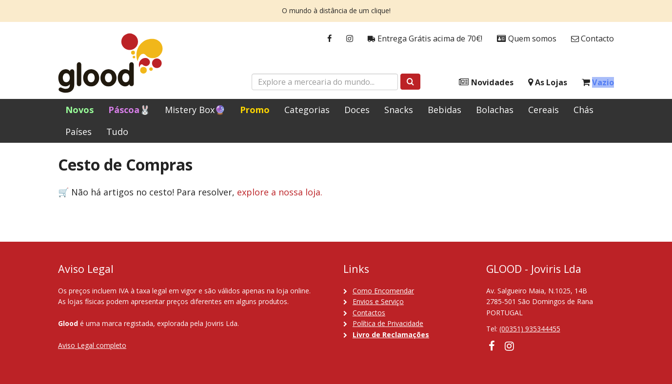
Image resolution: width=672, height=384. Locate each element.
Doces (357, 109)
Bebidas (444, 109)
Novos (79, 109)
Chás (583, 109)
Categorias (307, 109)
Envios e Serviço (378, 301)
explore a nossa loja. (279, 192)
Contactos (369, 312)
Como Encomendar (383, 290)
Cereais (543, 109)
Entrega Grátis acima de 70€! (425, 38)
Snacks (398, 109)
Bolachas (495, 109)
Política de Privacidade (388, 323)
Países (78, 131)
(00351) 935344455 (529, 328)
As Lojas (547, 82)
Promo (255, 109)
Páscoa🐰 (129, 109)
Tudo (117, 131)
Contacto (592, 38)
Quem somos (526, 38)
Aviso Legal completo (92, 345)
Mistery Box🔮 (195, 109)
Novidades (486, 82)
